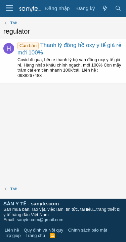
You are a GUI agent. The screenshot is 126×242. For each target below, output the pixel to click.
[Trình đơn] (9, 8)
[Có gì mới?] (104, 8)
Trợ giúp (12, 235)
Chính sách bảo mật (87, 230)
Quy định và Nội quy (44, 230)
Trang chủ (35, 235)
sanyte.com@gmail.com (40, 219)
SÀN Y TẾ (14, 203)
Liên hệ (12, 230)
